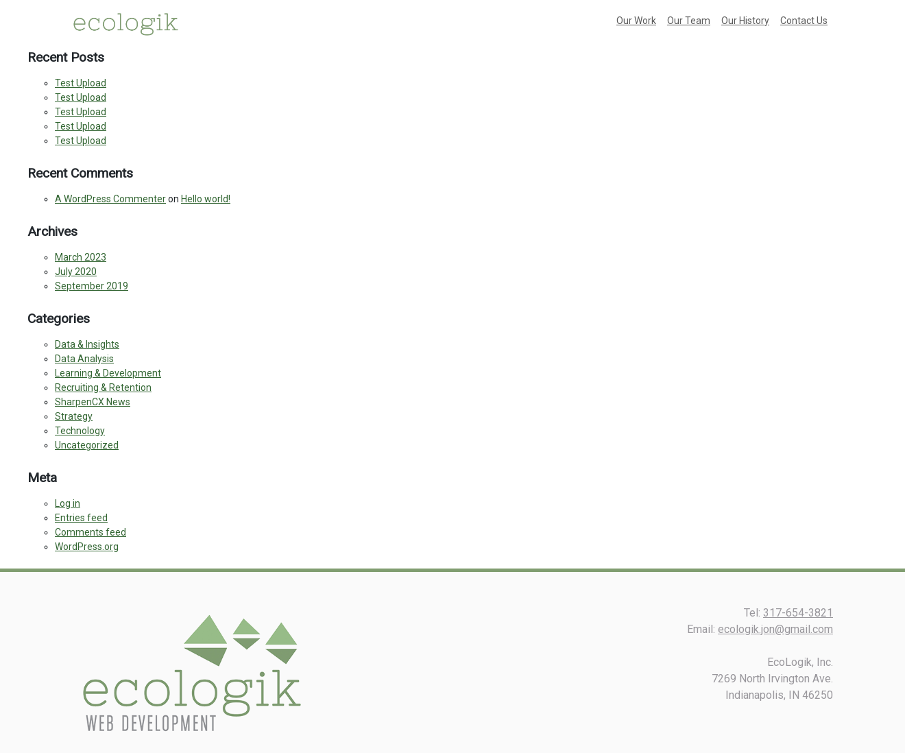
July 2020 (76, 271)
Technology (80, 430)
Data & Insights (87, 344)
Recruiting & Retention (103, 387)
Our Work (636, 20)
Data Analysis (84, 358)
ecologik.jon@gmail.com (775, 629)
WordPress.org (87, 546)
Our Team (688, 20)
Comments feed (90, 532)
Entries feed (81, 517)
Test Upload (80, 82)
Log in (67, 503)
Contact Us (804, 20)
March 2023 (80, 257)
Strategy (74, 416)
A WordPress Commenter (110, 198)
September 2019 (91, 285)
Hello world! (205, 198)
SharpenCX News (92, 401)
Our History (745, 20)
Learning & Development (108, 373)
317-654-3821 (798, 612)
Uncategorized (87, 445)
